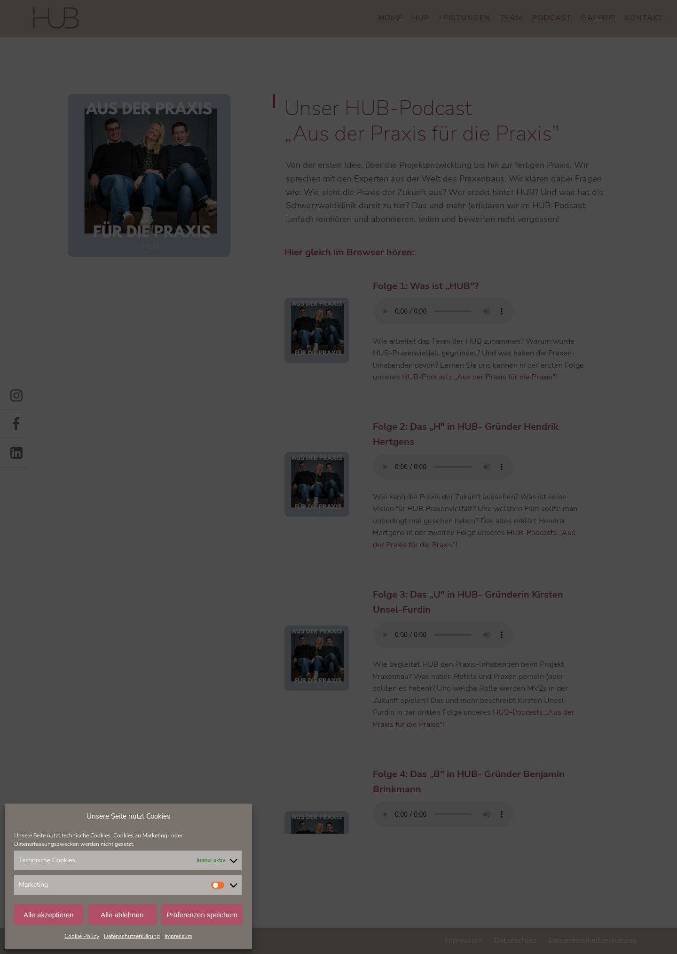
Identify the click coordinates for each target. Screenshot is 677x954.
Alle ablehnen (122, 915)
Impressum (178, 936)
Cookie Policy (81, 936)
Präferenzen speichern (201, 915)
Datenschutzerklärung (132, 936)
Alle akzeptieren (49, 915)
